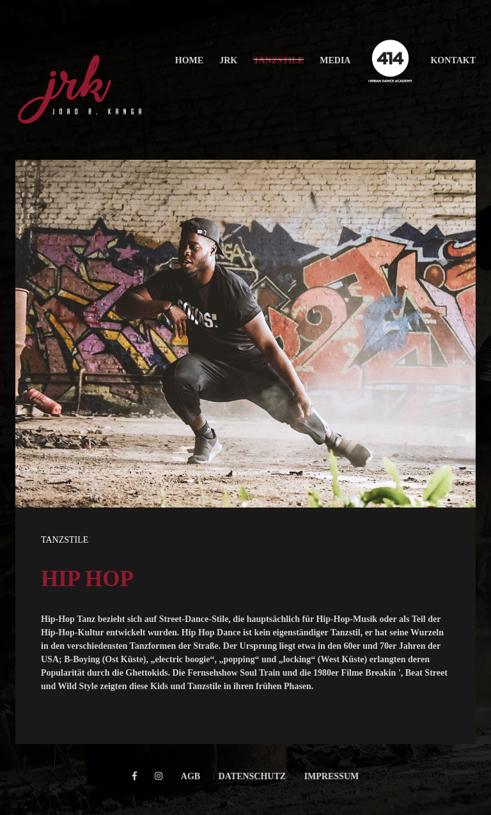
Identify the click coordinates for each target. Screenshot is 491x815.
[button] (189, 60)
